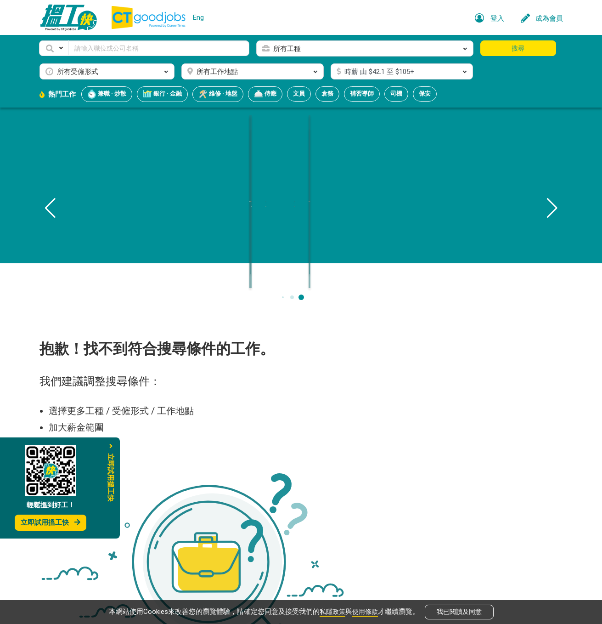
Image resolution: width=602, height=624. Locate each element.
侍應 (265, 94)
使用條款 (366, 611)
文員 (299, 93)
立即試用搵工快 (50, 522)
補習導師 (362, 93)
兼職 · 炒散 (106, 94)
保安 (425, 93)
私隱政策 (331, 611)
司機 (396, 93)
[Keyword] (159, 48)
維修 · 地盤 (217, 94)
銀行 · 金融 (162, 94)
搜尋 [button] (518, 48)
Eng (198, 17)
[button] (53, 48)
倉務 (327, 93)
